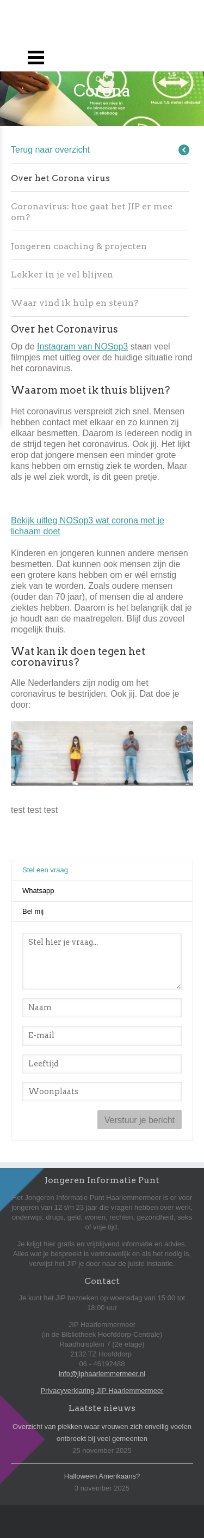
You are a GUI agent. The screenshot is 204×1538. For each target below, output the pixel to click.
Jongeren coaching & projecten (79, 246)
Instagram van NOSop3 (82, 346)
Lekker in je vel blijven (62, 274)
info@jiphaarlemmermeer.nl (102, 1374)
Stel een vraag (71, 869)
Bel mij (33, 911)
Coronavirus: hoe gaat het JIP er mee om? (91, 211)
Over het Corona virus (60, 178)
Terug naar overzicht (50, 149)
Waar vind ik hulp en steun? (74, 303)
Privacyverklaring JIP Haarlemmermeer (102, 1390)
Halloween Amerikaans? (102, 1476)
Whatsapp (38, 890)
